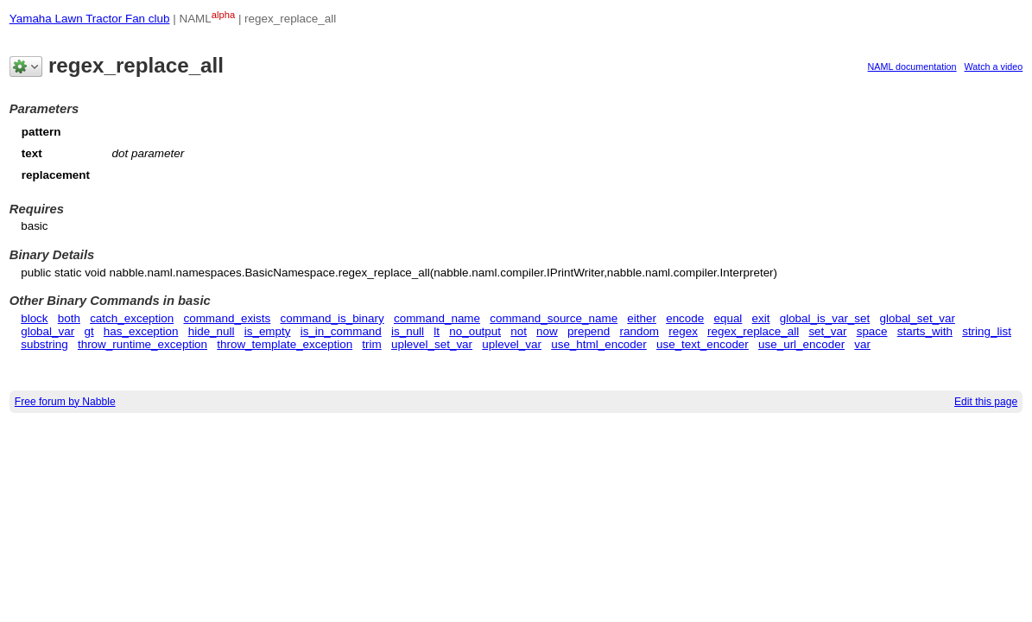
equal (727, 318)
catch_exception (132, 318)
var (862, 344)
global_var (47, 331)
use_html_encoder (599, 344)
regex (683, 331)
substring (44, 344)
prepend (588, 331)
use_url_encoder (801, 344)
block (34, 318)
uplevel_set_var (431, 344)
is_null (407, 331)
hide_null (211, 331)
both (69, 318)
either (641, 318)
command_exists (226, 318)
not (518, 331)
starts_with (925, 331)
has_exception (141, 331)
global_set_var (916, 318)
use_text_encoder (702, 344)
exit (761, 318)
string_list (986, 331)
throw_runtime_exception (142, 344)
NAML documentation (912, 66)
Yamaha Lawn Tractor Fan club (89, 18)
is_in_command (341, 331)
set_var (827, 331)
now (547, 331)
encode (685, 318)
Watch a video (994, 66)
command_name (437, 318)
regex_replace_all (753, 331)
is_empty (267, 331)
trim (371, 344)
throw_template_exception (284, 344)
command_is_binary (331, 318)
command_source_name (553, 318)
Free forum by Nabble (65, 402)
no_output (475, 331)
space (872, 331)
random (640, 331)
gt (88, 331)
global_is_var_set (825, 318)
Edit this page (985, 402)
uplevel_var (511, 344)
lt (437, 331)
